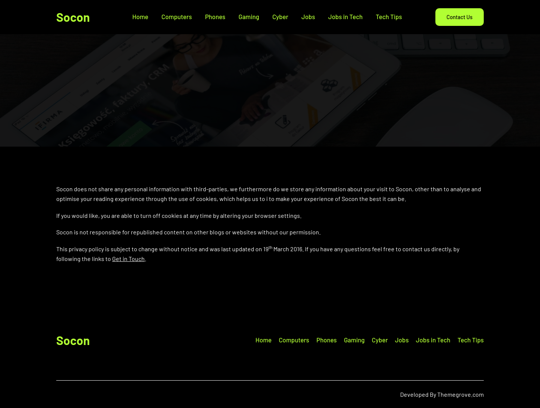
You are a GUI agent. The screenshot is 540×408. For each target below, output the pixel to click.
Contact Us (459, 17)
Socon (73, 17)
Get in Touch (128, 258)
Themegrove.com (460, 394)
